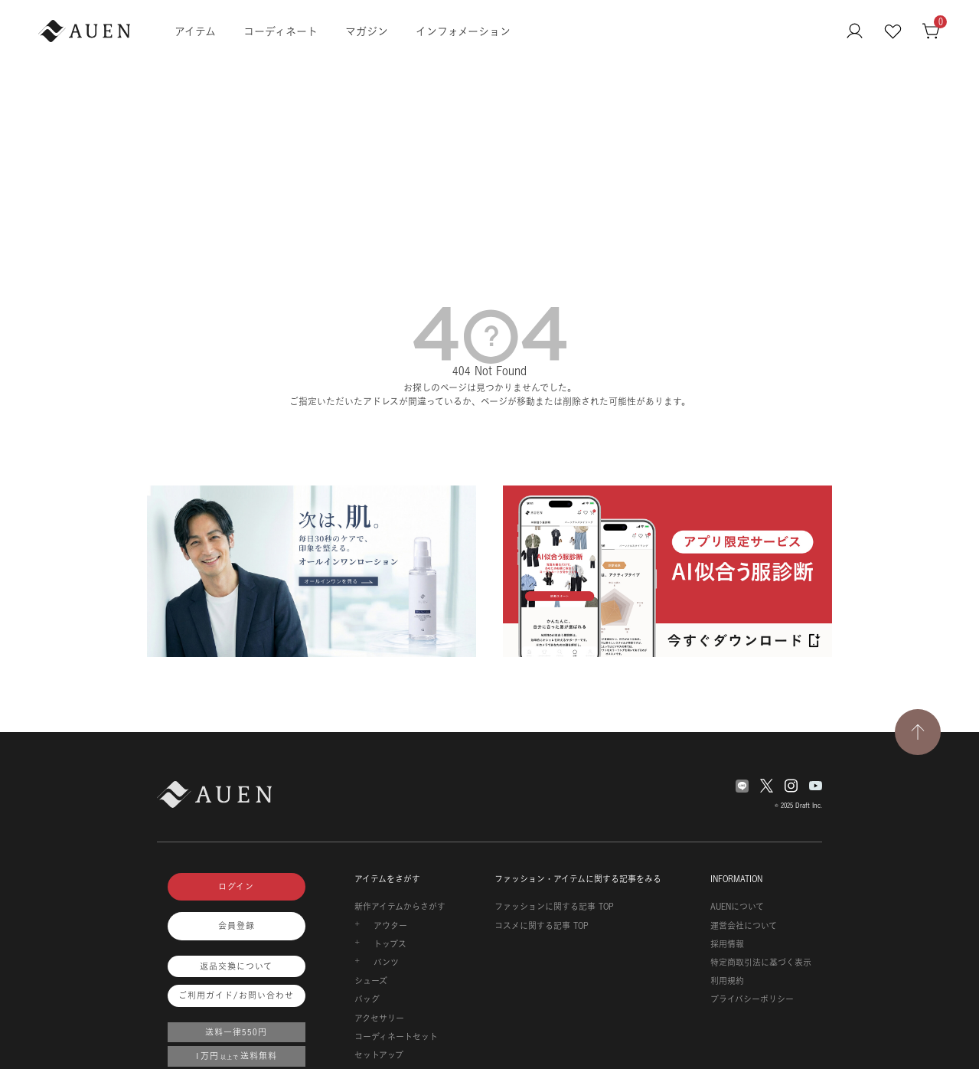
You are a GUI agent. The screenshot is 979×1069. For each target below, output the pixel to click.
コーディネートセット (396, 1036)
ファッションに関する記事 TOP (554, 906)
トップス (390, 944)
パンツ (386, 962)
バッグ (367, 999)
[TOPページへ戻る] (918, 732)
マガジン (366, 31)
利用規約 (727, 981)
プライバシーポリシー (752, 999)
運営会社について (743, 925)
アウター (390, 925)
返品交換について (236, 966)
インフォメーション (463, 31)
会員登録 (236, 925)
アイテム (195, 31)
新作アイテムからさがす (399, 906)
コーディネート (280, 31)
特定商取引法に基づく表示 (760, 962)
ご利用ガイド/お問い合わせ (236, 995)
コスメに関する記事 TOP (541, 925)
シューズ (370, 981)
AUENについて (737, 906)
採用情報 (727, 944)
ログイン (236, 886)
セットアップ (378, 1055)
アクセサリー (379, 1018)
